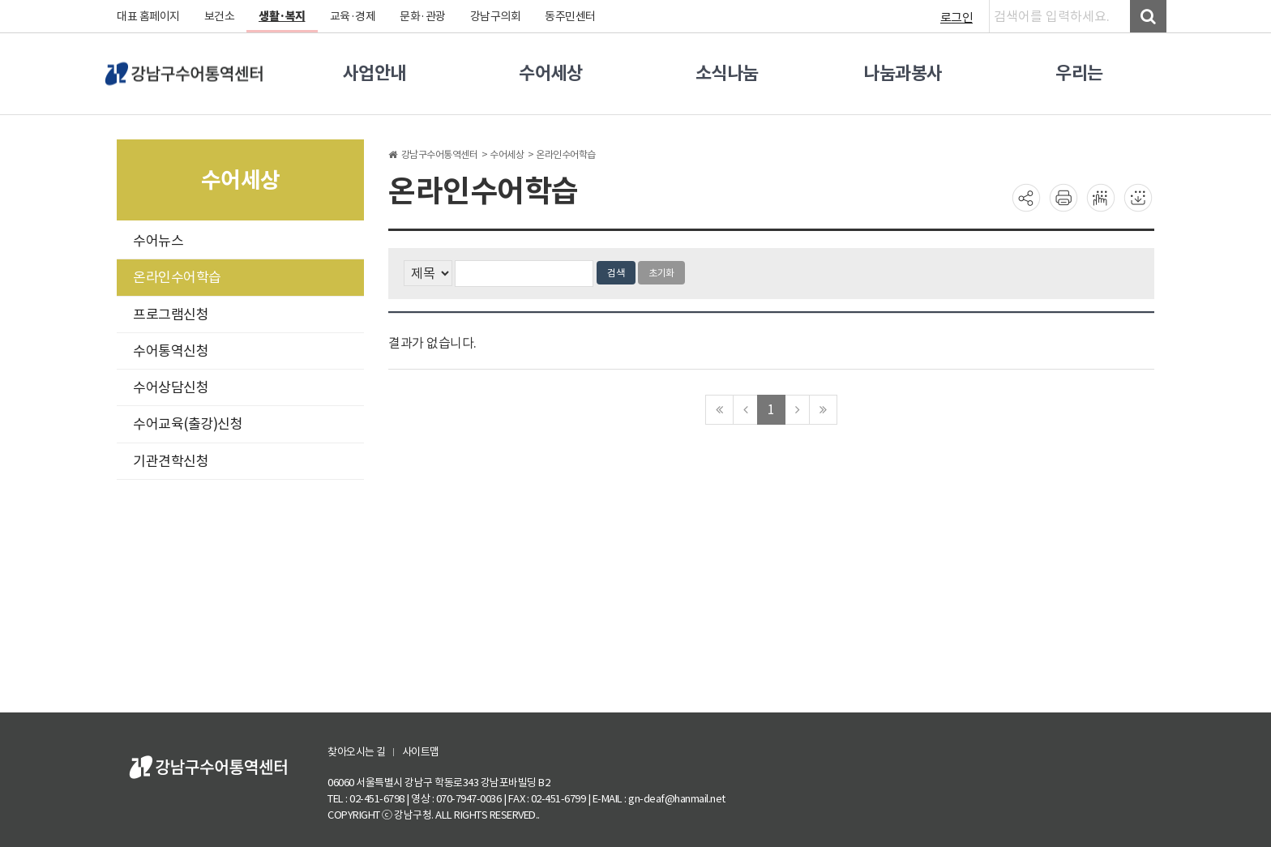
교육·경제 (353, 16)
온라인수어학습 (177, 277)
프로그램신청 (170, 314)
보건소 (219, 16)
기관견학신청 (170, 461)
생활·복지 (282, 16)
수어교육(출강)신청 (187, 424)
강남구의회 (495, 16)
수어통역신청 (170, 351)
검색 (616, 273)
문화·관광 (423, 16)
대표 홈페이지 (148, 16)
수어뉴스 (158, 241)
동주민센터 (570, 16)
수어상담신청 (170, 387)
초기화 (661, 273)
